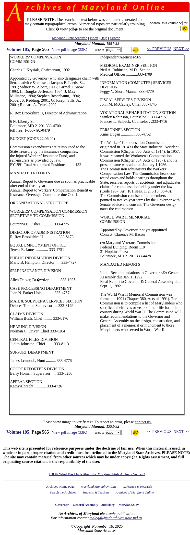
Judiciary (108, 505)
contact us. (143, 422)
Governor (62, 505)
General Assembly (85, 505)
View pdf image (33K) (69, 49)
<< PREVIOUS (159, 49)
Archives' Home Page (60, 486)
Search (115, 38)
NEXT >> (181, 49)
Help (104, 38)
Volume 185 (17, 49)
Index (94, 38)
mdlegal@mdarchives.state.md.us (116, 518)
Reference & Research (137, 486)
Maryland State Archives (69, 38)
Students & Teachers (96, 492)
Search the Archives (63, 492)
